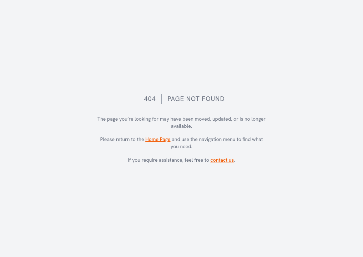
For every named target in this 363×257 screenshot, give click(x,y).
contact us (222, 160)
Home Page (157, 139)
